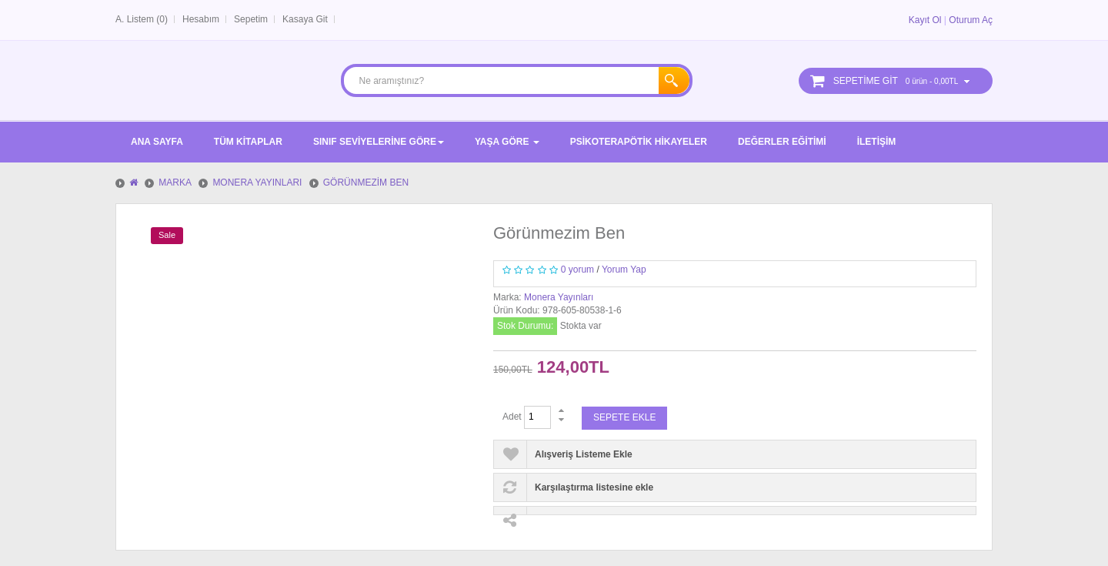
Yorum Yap (624, 269)
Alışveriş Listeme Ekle (583, 454)
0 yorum (577, 269)
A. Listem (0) (141, 19)
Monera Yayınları (558, 297)
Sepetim (251, 19)
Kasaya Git (305, 19)
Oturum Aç (971, 20)
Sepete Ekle (624, 417)
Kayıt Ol (925, 20)
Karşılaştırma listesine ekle (594, 487)
